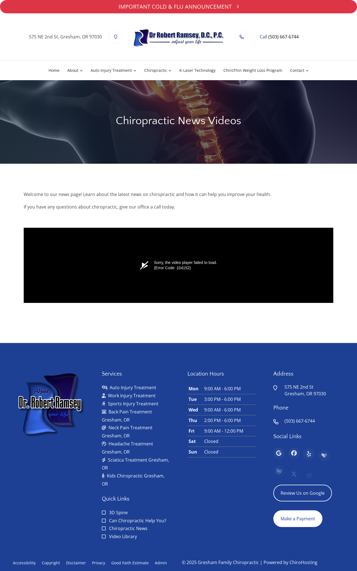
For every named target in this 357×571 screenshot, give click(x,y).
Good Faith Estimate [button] (130, 562)
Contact (297, 70)
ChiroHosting (303, 562)
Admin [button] (161, 562)
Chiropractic (155, 70)
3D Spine (118, 512)
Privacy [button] (98, 562)
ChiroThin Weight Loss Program (252, 70)
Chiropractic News (128, 528)
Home (54, 70)
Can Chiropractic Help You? (137, 521)
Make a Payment (298, 519)
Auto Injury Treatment (111, 70)
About (72, 70)
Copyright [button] (51, 562)
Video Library (123, 536)
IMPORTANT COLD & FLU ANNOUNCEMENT (179, 6)
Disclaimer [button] (76, 562)
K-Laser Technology (197, 70)
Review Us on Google (303, 493)
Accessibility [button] (24, 562)
